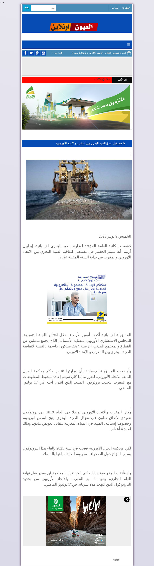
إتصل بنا (126, 7)
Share (116, 559)
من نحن (114, 7)
